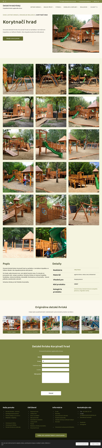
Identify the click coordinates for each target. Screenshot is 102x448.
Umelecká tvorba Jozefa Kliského (64, 427)
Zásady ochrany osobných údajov (64, 419)
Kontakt (57, 422)
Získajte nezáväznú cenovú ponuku (68, 1)
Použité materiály (60, 417)
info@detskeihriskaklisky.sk (85, 1)
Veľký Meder (77, 270)
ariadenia (13, 415)
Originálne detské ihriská (51, 307)
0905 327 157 (96, 1)
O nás (56, 411)
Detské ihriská (78, 289)
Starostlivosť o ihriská (61, 415)
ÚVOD (5, 15)
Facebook (82, 422)
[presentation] (52, 387)
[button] (94, 7)
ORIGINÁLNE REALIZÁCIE (27, 15)
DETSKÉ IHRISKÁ (13, 15)
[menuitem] (39, 7)
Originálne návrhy (84, 290)
